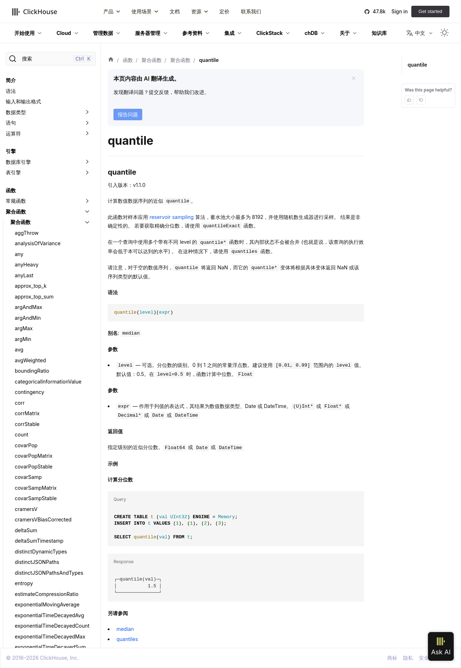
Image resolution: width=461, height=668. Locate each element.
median (23, 205)
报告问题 (128, 114)
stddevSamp (29, 567)
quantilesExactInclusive (43, 450)
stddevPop (27, 545)
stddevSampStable (37, 577)
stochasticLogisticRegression (49, 598)
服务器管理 (147, 33)
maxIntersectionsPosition (45, 173)
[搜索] (51, 59)
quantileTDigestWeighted (44, 397)
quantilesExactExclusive (43, 439)
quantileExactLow (36, 322)
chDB (311, 33)
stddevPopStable (35, 556)
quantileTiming (32, 407)
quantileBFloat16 (34, 248)
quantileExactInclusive (41, 312)
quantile (24, 237)
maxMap (25, 184)
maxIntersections (35, 163)
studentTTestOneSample (44, 620)
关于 (345, 33)
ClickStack (269, 33)
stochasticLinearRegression (48, 588)
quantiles (127, 639)
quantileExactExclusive (42, 290)
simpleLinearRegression (43, 492)
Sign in (399, 11)
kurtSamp (26, 110)
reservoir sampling (171, 217)
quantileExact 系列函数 (41, 280)
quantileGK (28, 354)
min (19, 216)
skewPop (25, 513)
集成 (229, 33)
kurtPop (24, 99)
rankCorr (25, 482)
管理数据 (103, 33)
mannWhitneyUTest (38, 142)
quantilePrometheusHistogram (51, 375)
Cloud (64, 33)
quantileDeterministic (40, 269)
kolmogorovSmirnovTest (43, 88)
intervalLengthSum (37, 78)
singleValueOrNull (36, 503)
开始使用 (24, 33)
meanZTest (28, 195)
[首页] (111, 60)
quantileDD (28, 258)
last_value (26, 131)
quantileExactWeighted (42, 333)
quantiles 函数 (31, 428)
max (20, 152)
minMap (24, 227)
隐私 (408, 658)
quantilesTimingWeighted (45, 471)
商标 (392, 658)
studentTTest (30, 609)
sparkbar (25, 535)
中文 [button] (415, 33)
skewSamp (28, 524)
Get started (430, 11)
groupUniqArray (34, 67)
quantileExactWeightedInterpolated (54, 343)
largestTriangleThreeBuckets (48, 120)
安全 (424, 658)
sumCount (27, 641)
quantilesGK (29, 460)
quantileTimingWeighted (43, 418)
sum (20, 630)
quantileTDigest (33, 386)
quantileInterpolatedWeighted (50, 365)
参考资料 (192, 33)
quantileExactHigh (36, 301)
